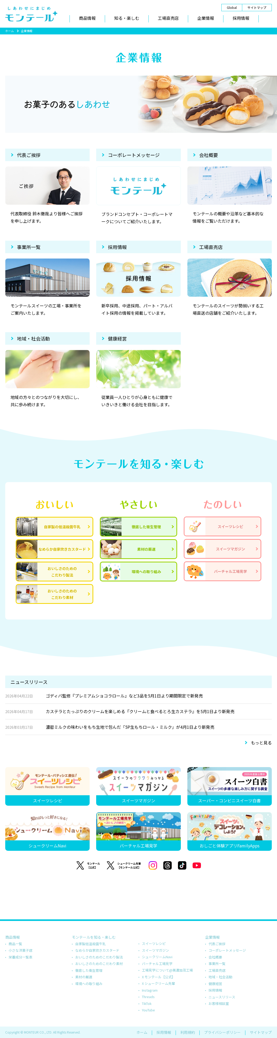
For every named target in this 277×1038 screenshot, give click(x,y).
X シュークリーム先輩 (158, 983)
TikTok (147, 1003)
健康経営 (117, 338)
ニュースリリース (222, 996)
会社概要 (208, 154)
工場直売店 (168, 18)
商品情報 (87, 18)
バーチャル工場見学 (157, 963)
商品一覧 (15, 943)
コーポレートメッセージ (134, 154)
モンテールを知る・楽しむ (94, 937)
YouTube (148, 1009)
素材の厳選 (83, 976)
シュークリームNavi (157, 956)
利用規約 (187, 1032)
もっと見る (261, 742)
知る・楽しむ (126, 18)
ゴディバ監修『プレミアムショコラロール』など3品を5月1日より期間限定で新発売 (104, 696)
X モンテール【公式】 (158, 976)
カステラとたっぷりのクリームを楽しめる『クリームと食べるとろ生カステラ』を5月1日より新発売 (119, 711)
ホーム (9, 31)
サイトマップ (256, 7)
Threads (148, 996)
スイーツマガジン (155, 950)
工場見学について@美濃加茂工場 (167, 970)
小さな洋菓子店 (20, 950)
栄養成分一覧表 (20, 957)
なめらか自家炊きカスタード (97, 950)
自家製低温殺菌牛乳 (90, 943)
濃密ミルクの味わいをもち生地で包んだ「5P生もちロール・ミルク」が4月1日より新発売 (109, 727)
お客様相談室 (219, 1003)
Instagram (150, 990)
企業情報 (205, 18)
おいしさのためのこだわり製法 (99, 957)
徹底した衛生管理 (88, 970)
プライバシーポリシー (222, 1032)
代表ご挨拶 (29, 154)
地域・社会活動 (33, 338)
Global (232, 7)
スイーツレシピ (154, 943)
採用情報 (241, 18)
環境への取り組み (88, 983)
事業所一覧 (29, 247)
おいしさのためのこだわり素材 (99, 963)
